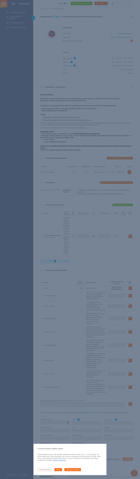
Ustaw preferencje (45, 470)
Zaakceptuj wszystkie (72, 470)
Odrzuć (58, 470)
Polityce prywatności (59, 460)
